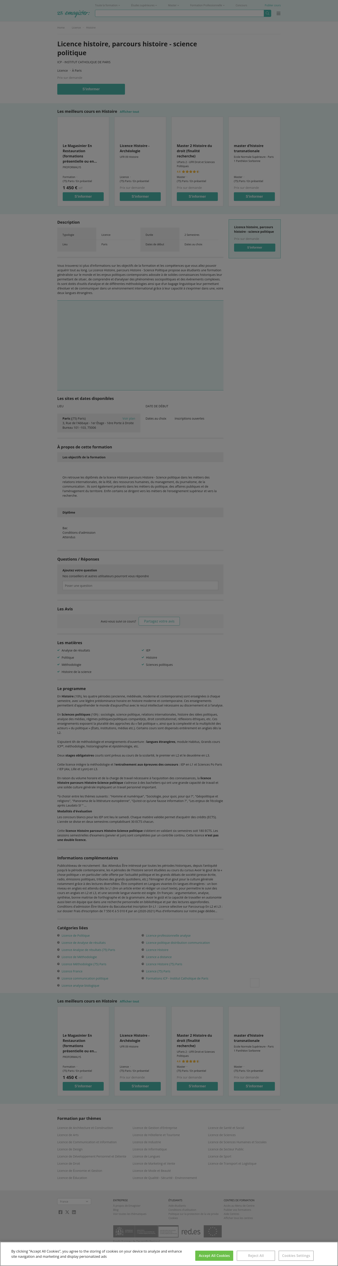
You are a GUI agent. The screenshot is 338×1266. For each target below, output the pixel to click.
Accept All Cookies (214, 1255)
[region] (169, 1254)
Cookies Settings (296, 1255)
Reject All (256, 1255)
